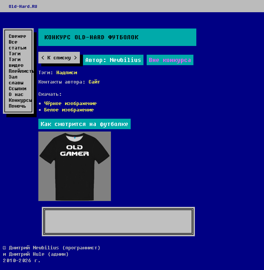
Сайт (94, 82)
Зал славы (16, 80)
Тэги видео (16, 62)
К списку (59, 57)
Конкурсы (19, 100)
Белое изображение (69, 109)
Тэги (14, 53)
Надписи (66, 72)
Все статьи (17, 45)
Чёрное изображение (70, 103)
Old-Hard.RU (23, 6)
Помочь (17, 106)
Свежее (17, 36)
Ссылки (17, 88)
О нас (16, 94)
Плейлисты (19, 71)
